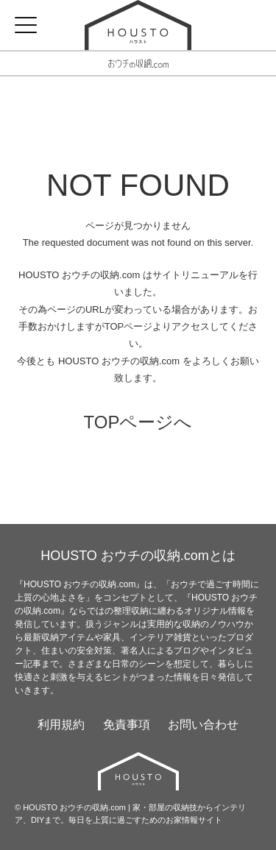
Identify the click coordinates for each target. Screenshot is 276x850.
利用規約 (61, 724)
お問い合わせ (203, 724)
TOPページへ (138, 422)
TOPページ (129, 326)
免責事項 (126, 724)
